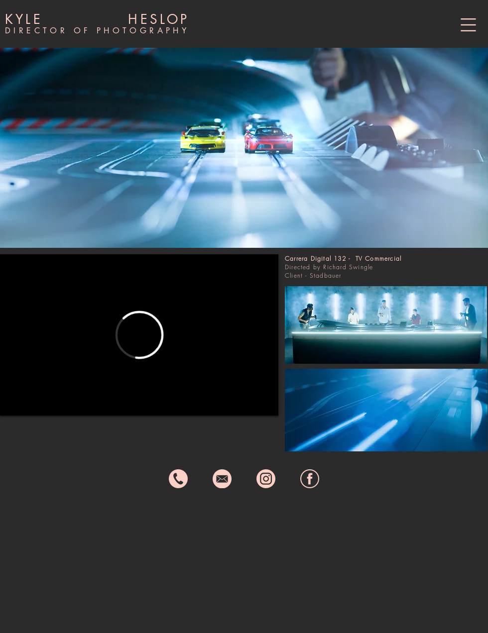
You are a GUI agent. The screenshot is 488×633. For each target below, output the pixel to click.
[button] (468, 24)
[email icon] (222, 478)
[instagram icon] (265, 478)
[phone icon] (178, 478)
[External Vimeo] (139, 335)
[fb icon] (309, 478)
